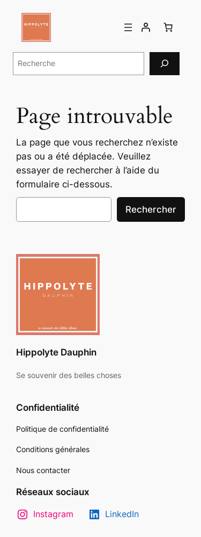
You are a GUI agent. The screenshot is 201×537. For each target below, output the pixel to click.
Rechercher (150, 209)
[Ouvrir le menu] (128, 27)
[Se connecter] (146, 27)
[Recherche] (165, 63)
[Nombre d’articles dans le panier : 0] (168, 27)
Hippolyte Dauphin (56, 352)
